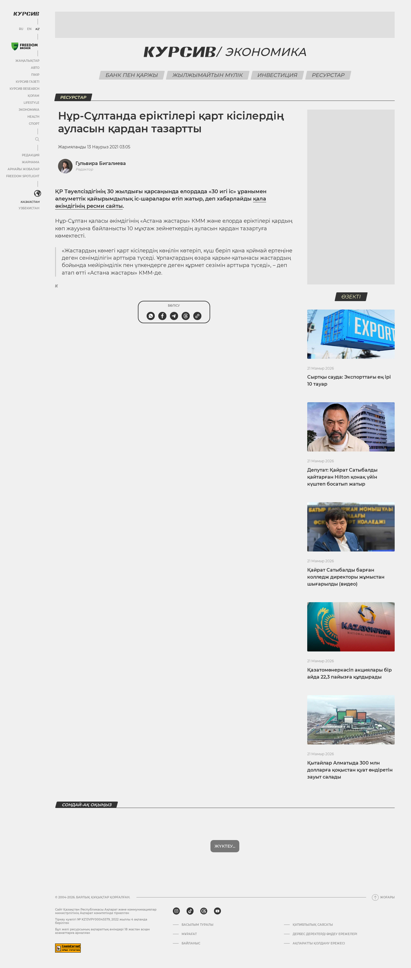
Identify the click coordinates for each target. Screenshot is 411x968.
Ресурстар (328, 75)
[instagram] (176, 911)
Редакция (30, 155)
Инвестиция (277, 75)
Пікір (35, 75)
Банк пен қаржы (132, 75)
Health (33, 117)
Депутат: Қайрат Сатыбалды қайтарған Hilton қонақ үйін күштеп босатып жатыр (342, 477)
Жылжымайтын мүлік (207, 75)
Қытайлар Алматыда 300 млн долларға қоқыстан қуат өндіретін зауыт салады (350, 770)
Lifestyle (31, 103)
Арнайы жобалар (23, 169)
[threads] (203, 911)
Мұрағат (189, 934)
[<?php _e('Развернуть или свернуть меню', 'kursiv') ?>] (37, 193)
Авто (35, 68)
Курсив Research (24, 89)
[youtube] (217, 911)
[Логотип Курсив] (26, 14)
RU (21, 29)
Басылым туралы (197, 925)
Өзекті (350, 297)
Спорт (34, 124)
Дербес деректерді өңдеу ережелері (325, 934)
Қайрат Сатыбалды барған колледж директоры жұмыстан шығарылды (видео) (345, 577)
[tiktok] (190, 911)
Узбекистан (29, 208)
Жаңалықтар (27, 61)
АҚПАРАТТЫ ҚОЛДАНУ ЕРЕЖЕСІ (319, 943)
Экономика (29, 110)
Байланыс (191, 943)
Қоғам (33, 96)
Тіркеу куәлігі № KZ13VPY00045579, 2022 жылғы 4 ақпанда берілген (101, 921)
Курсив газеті (27, 82)
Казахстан (29, 202)
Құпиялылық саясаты (313, 925)
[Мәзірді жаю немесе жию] (37, 139)
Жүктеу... (225, 846)
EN (29, 29)
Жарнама (30, 162)
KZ (37, 29)
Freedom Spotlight (22, 176)
